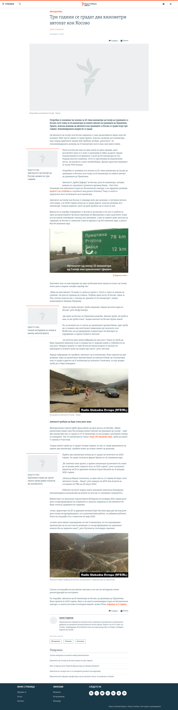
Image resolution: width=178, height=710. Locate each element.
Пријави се (21, 692)
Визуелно (57, 692)
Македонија (56, 12)
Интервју (57, 701)
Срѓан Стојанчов (57, 29)
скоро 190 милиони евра (100, 437)
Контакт (20, 701)
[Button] (113, 40)
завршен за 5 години (116, 604)
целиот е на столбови (59, 191)
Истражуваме (59, 697)
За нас (19, 697)
